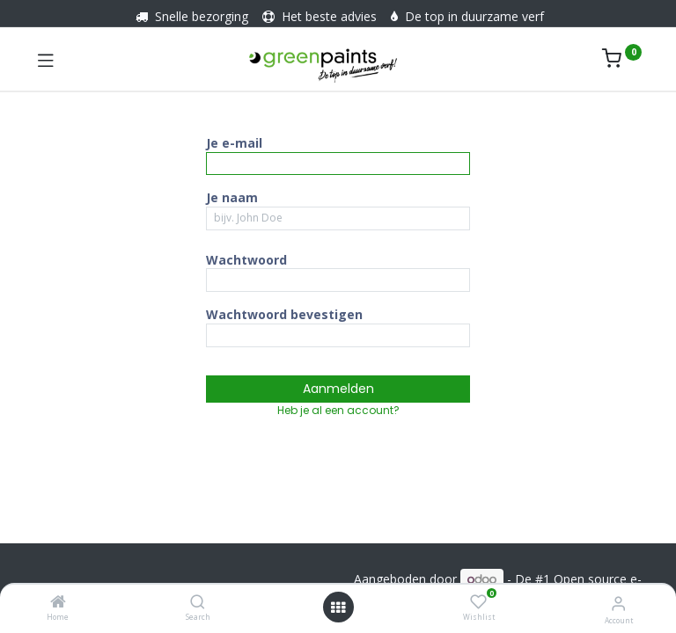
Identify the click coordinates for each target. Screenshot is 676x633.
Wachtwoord (246, 259)
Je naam (232, 197)
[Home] (58, 602)
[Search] (197, 602)
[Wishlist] (478, 602)
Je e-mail (234, 143)
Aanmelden (338, 388)
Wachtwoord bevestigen (284, 314)
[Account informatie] (618, 603)
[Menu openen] (338, 607)
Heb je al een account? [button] (338, 410)
